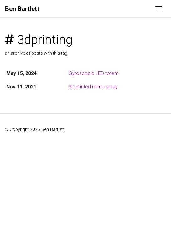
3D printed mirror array (93, 87)
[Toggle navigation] (159, 9)
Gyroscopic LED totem (94, 73)
